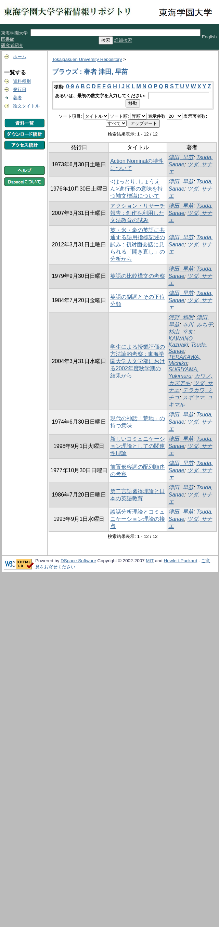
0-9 (70, 86)
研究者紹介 (12, 45)
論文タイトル (26, 105)
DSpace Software (78, 560)
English (209, 36)
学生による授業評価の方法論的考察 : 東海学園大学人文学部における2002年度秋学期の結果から (137, 361)
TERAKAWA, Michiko (184, 360)
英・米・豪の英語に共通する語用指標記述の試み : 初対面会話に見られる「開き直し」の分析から (137, 244)
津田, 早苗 (180, 157)
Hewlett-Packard (180, 560)
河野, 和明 (180, 317)
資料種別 (22, 81)
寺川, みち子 (197, 324)
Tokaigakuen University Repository (87, 59)
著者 (17, 97)
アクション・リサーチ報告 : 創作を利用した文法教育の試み (137, 213)
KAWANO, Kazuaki (181, 342)
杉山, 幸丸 (180, 332)
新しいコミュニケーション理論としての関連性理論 (137, 446)
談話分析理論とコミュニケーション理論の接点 (137, 519)
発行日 (19, 89)
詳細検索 (123, 40)
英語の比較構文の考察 (137, 276)
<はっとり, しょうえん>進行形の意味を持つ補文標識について (136, 189)
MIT (150, 560)
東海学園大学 (14, 33)
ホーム (19, 56)
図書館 (7, 39)
